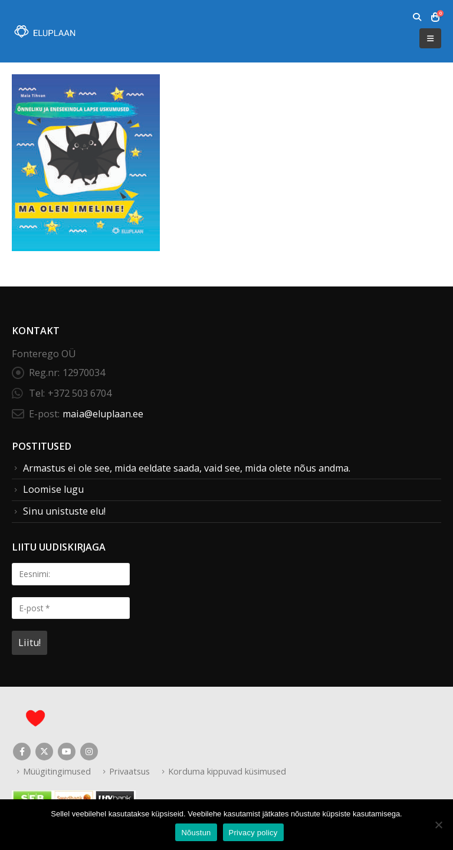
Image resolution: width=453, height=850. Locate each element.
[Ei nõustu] (438, 825)
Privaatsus (129, 771)
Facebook (22, 751)
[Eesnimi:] (71, 574)
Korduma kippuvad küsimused (227, 771)
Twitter (44, 751)
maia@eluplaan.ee (103, 413)
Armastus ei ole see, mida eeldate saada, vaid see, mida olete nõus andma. (186, 468)
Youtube (67, 751)
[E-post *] (71, 608)
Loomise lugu (53, 489)
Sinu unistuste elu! (64, 511)
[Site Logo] (44, 31)
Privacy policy (253, 832)
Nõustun (196, 832)
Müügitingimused (57, 771)
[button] (417, 17)
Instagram (89, 751)
